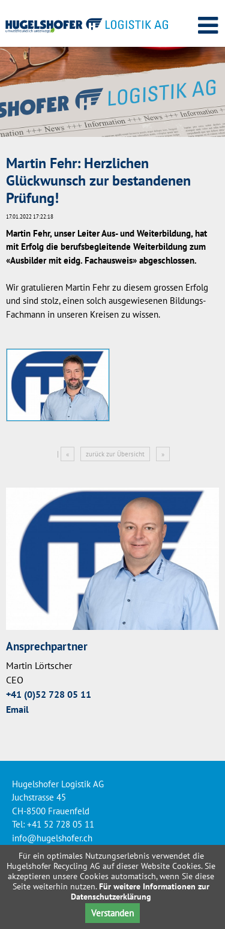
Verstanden (112, 913)
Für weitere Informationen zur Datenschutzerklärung (140, 891)
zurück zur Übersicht (115, 454)
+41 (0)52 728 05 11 (48, 694)
